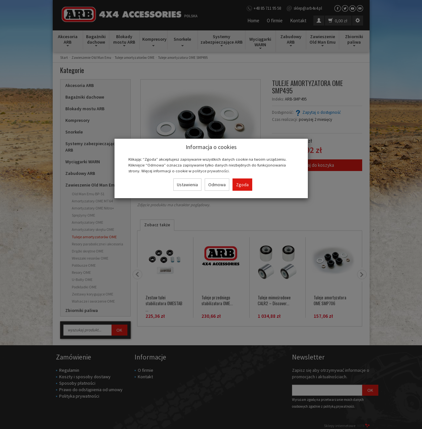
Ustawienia (187, 185)
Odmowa (217, 185)
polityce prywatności (210, 170)
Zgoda (242, 185)
